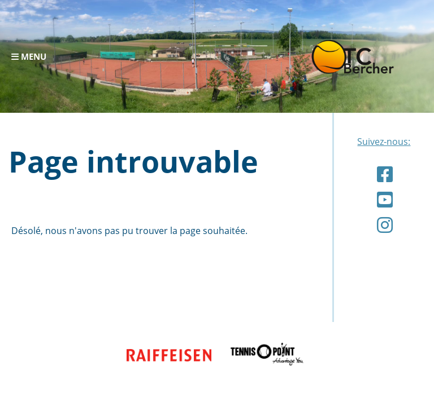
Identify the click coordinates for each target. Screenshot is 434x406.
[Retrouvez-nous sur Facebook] (385, 174)
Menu (28, 56)
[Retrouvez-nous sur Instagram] (385, 225)
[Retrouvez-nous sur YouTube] (385, 199)
